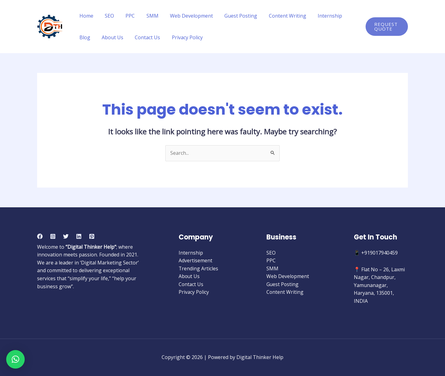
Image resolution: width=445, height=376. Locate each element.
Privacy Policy (160, 37)
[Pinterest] (92, 236)
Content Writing (276, 15)
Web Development (184, 15)
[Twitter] (66, 236)
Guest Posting (231, 15)
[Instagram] (53, 236)
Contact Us (122, 37)
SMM (147, 15)
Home (85, 15)
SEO (107, 15)
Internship (317, 15)
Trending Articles (198, 268)
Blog (345, 15)
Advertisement (195, 260)
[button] (15, 359)
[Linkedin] (79, 236)
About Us (89, 37)
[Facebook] (40, 236)
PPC (126, 15)
